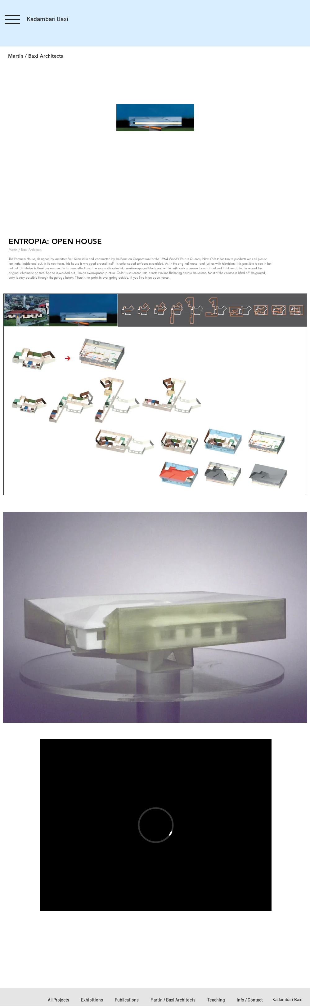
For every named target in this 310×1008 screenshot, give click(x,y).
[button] (12, 19)
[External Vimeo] (156, 825)
